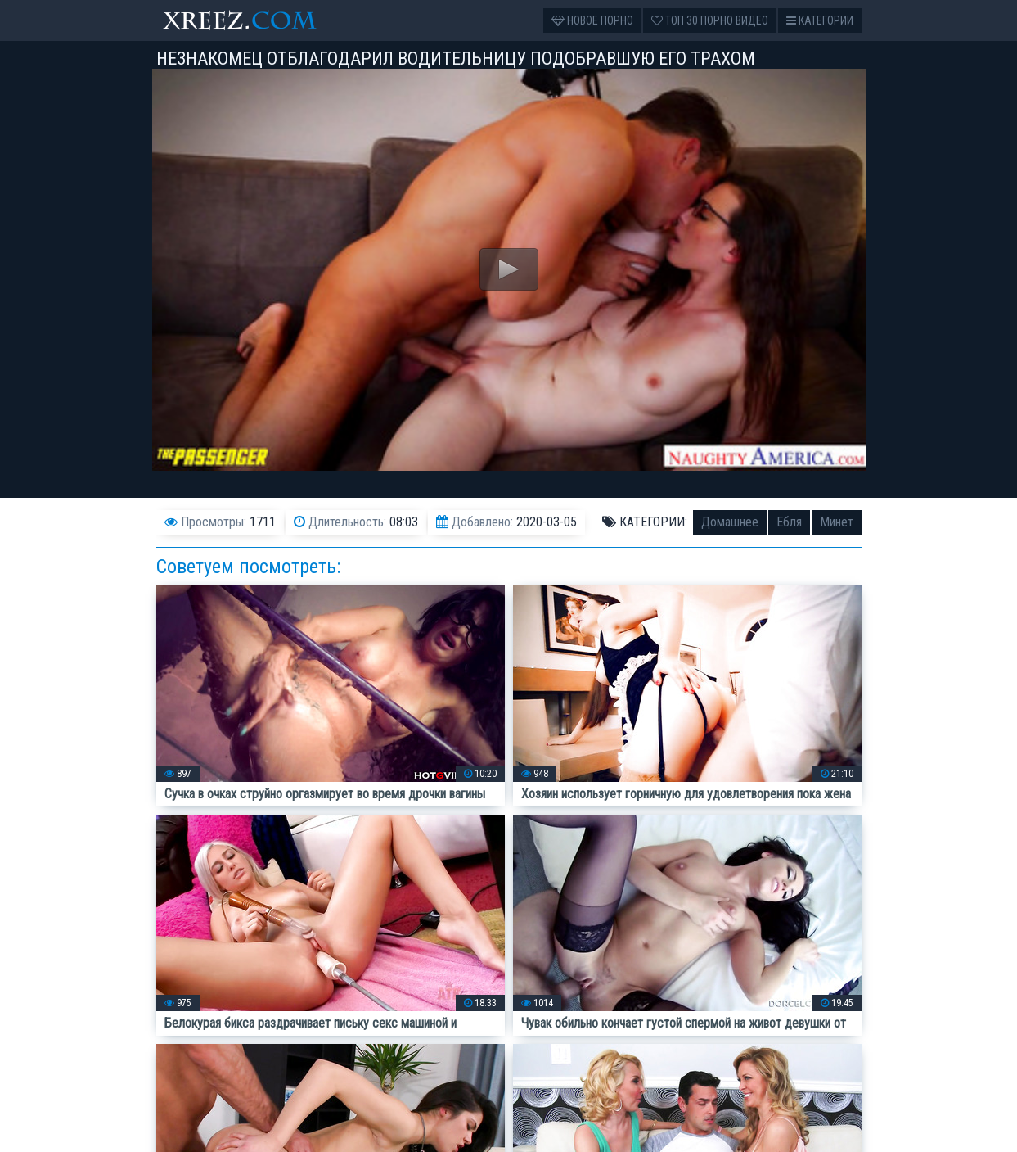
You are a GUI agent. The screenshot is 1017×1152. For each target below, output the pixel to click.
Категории (819, 20)
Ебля (789, 522)
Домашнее (729, 522)
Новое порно (592, 20)
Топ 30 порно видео (709, 20)
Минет (836, 522)
